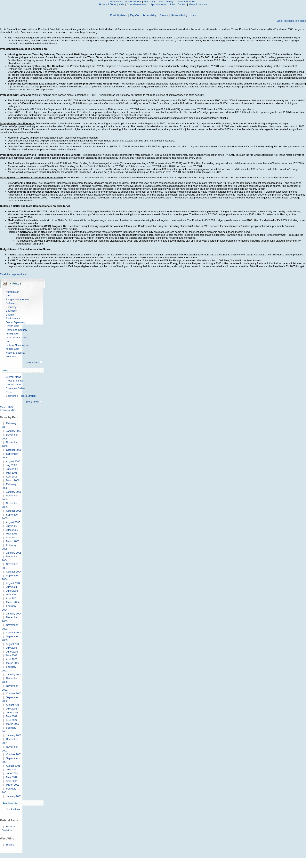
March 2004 (13, 602)
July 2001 (11, 769)
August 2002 (13, 704)
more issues (32, 362)
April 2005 (11, 537)
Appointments (158, 4)
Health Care (12, 326)
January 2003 (13, 674)
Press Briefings (14, 380)
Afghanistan (12, 291)
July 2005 (11, 526)
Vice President (133, 1)
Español (134, 15)
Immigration (12, 333)
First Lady (149, 1)
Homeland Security (16, 329)
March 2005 (13, 541)
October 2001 (13, 754)
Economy (11, 307)
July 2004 (11, 586)
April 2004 (11, 598)
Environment (13, 318)
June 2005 (12, 529)
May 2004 (11, 594)
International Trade (16, 337)
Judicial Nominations (17, 345)
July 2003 (11, 647)
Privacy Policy (179, 15)
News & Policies (186, 1)
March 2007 (6, 407)
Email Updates (118, 15)
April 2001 (11, 781)
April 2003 (11, 659)
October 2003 (13, 632)
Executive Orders (15, 388)
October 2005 (13, 510)
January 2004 (13, 613)
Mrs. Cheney (166, 1)
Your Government (137, 4)
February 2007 (8, 410)
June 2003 (12, 651)
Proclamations (14, 384)
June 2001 (12, 773)
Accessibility (150, 15)
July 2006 (11, 465)
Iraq (8, 341)
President (115, 1)
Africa (9, 295)
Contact (182, 4)
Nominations (13, 809)
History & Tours (107, 4)
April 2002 (11, 720)
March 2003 (13, 663)
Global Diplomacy (16, 322)
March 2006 (13, 480)
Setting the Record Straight (21, 395)
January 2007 (13, 430)
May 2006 (11, 472)
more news (32, 401)
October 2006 (13, 449)
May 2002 (11, 716)
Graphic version (198, 4)
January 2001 (13, 796)
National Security (15, 352)
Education (11, 310)
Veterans (11, 356)
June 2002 (12, 712)
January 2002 (13, 735)
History (10, 844)
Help (193, 15)
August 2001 (13, 765)
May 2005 (11, 533)
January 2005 (13, 552)
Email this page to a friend (291, 20)
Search (164, 15)
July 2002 (11, 708)
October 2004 (13, 571)
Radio (9, 392)
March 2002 (13, 723)
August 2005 (13, 522)
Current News (13, 376)
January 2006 (13, 491)
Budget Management (17, 299)
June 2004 (12, 590)
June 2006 (12, 469)
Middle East (12, 348)
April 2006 (11, 476)
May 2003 (11, 655)
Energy (10, 314)
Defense (10, 303)
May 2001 (11, 777)
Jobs (172, 4)
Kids (121, 4)
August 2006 (13, 461)
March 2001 (13, 784)
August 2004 (13, 583)
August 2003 (13, 644)
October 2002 (13, 693)
